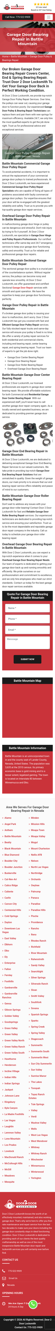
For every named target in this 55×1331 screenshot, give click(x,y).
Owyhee (35, 885)
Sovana (35, 1008)
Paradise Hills (38, 910)
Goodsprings (11, 1022)
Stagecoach (37, 1039)
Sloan (34, 990)
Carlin (8, 897)
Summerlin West (39, 1057)
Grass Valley (11, 1028)
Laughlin (9, 1126)
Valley (34, 1110)
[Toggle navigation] (49, 17)
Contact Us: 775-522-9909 (29, 1327)
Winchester (37, 1159)
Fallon (8, 969)
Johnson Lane (12, 1095)
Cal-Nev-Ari (11, 879)
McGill (8, 1169)
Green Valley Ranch (15, 1046)
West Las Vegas (39, 1135)
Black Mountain (13, 848)
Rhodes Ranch (38, 940)
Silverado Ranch (39, 983)
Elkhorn (8, 944)
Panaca (35, 897)
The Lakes (36, 1082)
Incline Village (12, 1071)
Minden (35, 817)
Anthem (9, 830)
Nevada (11, 1285)
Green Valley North (14, 1040)
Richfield (35, 946)
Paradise (35, 903)
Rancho (35, 928)
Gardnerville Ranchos (9, 995)
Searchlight (37, 971)
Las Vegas (10, 1120)
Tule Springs (37, 1104)
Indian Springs (12, 1083)
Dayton (8, 922)
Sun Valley (36, 1069)
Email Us (13, 1278)
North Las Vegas (40, 867)
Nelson (34, 860)
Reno (34, 934)
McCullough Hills (13, 1163)
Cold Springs (11, 916)
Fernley (8, 975)
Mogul (34, 842)
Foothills (9, 981)
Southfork (36, 1002)
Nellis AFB (36, 854)
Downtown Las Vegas (11, 930)
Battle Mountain (19, 56)
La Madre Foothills (14, 1114)
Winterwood (37, 1171)
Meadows (10, 1175)
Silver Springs (38, 977)
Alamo (8, 817)
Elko (7, 950)
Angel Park (10, 824)
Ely (6, 956)
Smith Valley (37, 996)
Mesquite (9, 1181)
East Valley (10, 938)
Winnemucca (38, 1165)
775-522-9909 (15, 1271)
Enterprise (10, 963)
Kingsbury (10, 1102)
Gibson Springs (13, 1009)
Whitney (35, 1147)
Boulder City (11, 860)
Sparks (34, 1020)
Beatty (8, 842)
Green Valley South (14, 1052)
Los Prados (10, 1145)
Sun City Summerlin (41, 1063)
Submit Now (27, 659)
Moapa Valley (38, 836)
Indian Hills (10, 1077)
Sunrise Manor (38, 1076)
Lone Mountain (12, 1138)
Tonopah (35, 1088)
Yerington (36, 1178)
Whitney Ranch (39, 1153)
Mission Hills (38, 824)
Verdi (34, 1116)
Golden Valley (12, 1016)
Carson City (11, 903)
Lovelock (9, 1151)
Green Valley (11, 1034)
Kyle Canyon (11, 1108)
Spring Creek (38, 1026)
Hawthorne (10, 1059)
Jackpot (9, 1089)
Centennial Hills (13, 910)
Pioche (34, 916)
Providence (37, 922)
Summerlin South (40, 1051)
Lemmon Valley (13, 1132)
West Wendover (39, 1141)
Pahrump (36, 891)
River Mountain (39, 953)
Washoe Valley (38, 1122)
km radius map (27, 709)
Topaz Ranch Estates (37, 1096)
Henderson (10, 1065)
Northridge (36, 873)
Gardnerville (11, 987)
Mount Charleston (40, 848)
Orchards (36, 879)
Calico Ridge (11, 885)
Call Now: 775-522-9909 (17, 17)
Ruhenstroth (37, 959)
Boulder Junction (13, 867)
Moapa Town (37, 830)
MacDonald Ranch (14, 1157)
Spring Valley (38, 1033)
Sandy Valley (38, 965)
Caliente (9, 891)
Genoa (8, 1003)
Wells (34, 1128)
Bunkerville (10, 873)
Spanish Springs (39, 1014)
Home (5, 56)
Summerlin (37, 1045)
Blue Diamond (12, 854)
